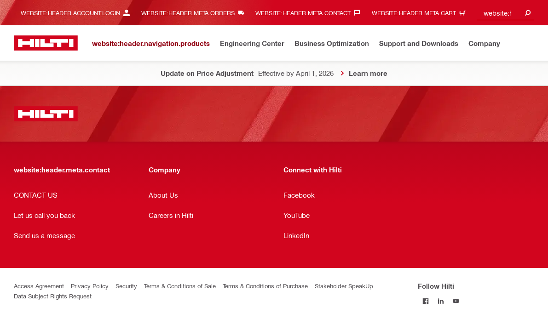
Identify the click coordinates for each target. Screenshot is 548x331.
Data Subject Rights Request (53, 295)
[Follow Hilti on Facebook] (425, 300)
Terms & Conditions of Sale (180, 285)
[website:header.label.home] (46, 43)
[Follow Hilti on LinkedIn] (440, 300)
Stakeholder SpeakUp (344, 285)
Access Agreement (39, 285)
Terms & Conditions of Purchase (265, 285)
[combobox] (505, 12)
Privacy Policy (90, 285)
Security (126, 285)
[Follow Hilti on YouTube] (455, 300)
